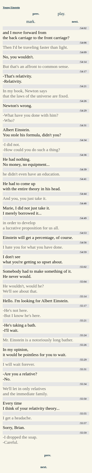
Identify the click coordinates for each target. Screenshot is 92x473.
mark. (30, 21)
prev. (36, 14)
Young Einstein (11, 7)
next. (75, 21)
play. (61, 14)
